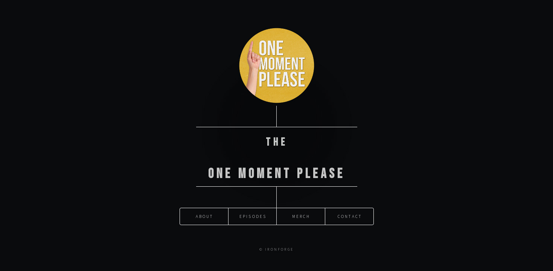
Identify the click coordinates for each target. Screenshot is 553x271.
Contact (350, 210)
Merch (301, 210)
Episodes (253, 210)
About (204, 210)
